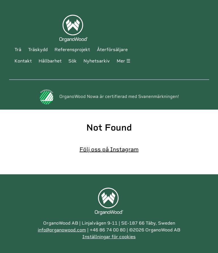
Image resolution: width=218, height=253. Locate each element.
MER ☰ (123, 61)
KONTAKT (23, 61)
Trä (17, 49)
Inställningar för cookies (109, 236)
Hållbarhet (50, 61)
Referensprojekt (72, 49)
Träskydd (38, 49)
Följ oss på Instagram (109, 149)
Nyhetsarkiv (96, 61)
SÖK (72, 61)
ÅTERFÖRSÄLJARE (112, 49)
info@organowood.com (62, 230)
